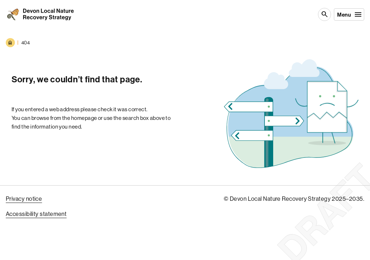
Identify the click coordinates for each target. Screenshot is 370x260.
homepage (84, 117)
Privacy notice (24, 198)
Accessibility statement (36, 213)
